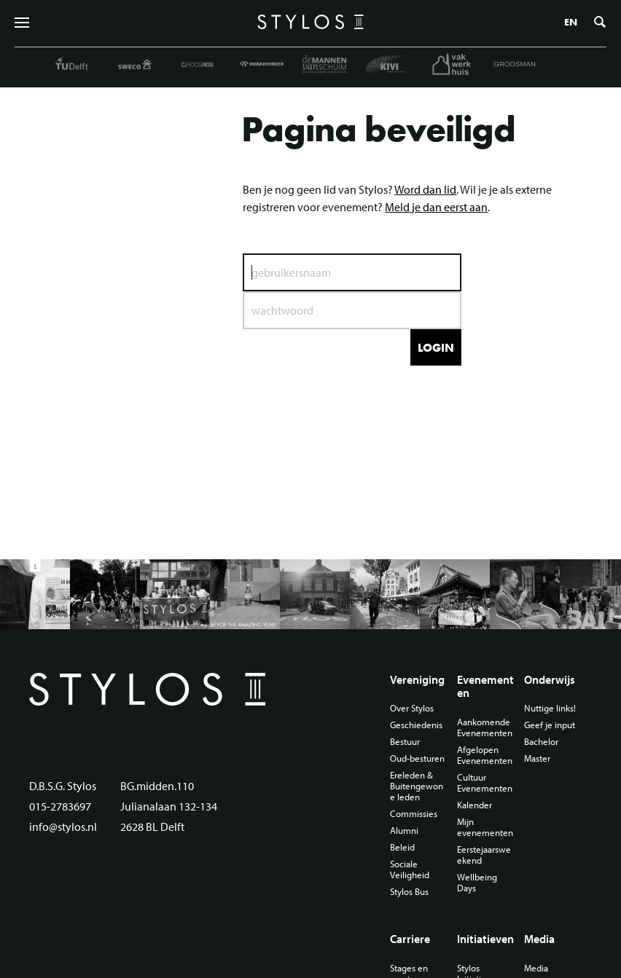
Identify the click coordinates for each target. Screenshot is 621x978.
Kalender (474, 805)
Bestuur (405, 741)
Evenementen (485, 686)
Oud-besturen (417, 758)
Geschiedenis (416, 724)
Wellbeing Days (477, 883)
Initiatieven (485, 938)
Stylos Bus (409, 891)
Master (537, 758)
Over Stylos (412, 708)
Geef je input (549, 724)
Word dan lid (425, 189)
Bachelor (541, 741)
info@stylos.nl (63, 826)
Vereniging (417, 679)
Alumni (404, 830)
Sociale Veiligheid (409, 869)
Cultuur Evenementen (484, 783)
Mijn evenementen (485, 827)
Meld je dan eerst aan (436, 207)
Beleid (402, 847)
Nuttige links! (550, 708)
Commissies (413, 813)
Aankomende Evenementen (484, 727)
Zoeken (600, 22)
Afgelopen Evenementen (484, 755)
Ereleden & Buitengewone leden (416, 786)
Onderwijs (549, 679)
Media (539, 938)
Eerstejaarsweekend (484, 855)
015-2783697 (60, 806)
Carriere (410, 938)
